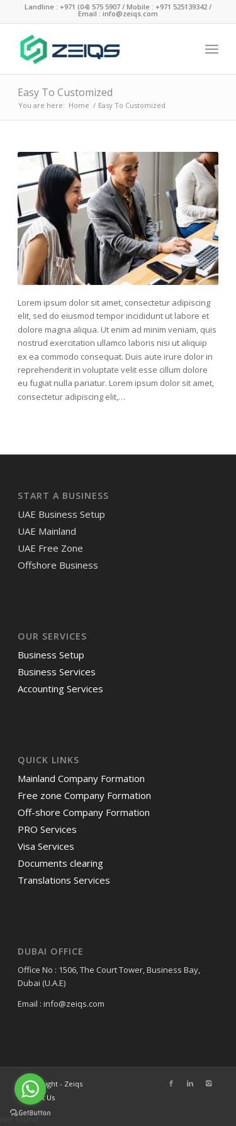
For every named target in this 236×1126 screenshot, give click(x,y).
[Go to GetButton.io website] (30, 1113)
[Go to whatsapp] (30, 1089)
